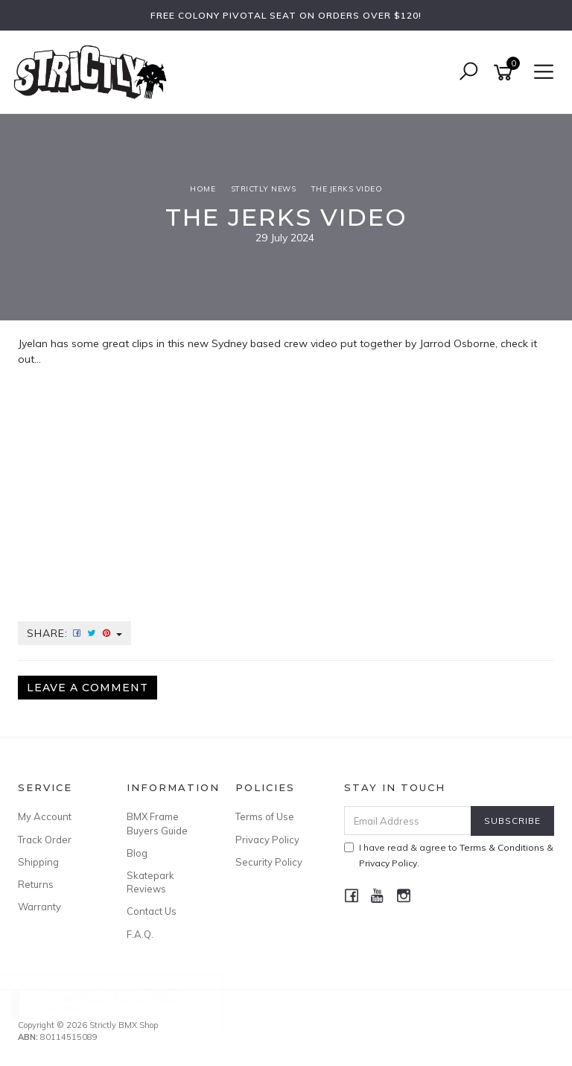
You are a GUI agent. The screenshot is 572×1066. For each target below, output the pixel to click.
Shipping (38, 862)
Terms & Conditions (502, 847)
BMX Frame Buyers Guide (157, 823)
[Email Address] (408, 820)
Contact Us (152, 911)
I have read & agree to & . (448, 855)
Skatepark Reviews (150, 882)
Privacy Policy (267, 839)
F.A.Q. (140, 934)
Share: (74, 633)
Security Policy (268, 862)
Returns (36, 884)
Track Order (45, 839)
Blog (137, 853)
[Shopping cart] (506, 72)
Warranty (39, 907)
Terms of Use (264, 816)
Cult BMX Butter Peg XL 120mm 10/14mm (127, 1004)
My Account (45, 816)
